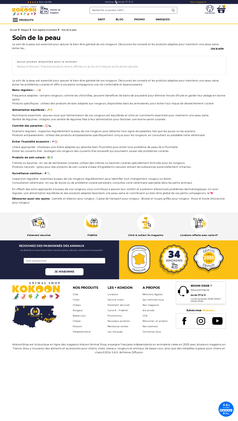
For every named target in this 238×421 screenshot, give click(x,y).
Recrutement (150, 326)
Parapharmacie (82, 331)
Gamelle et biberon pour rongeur (73, 198)
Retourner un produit (155, 321)
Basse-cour (79, 315)
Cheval (77, 321)
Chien (76, 299)
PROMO (139, 19)
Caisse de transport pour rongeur (118, 198)
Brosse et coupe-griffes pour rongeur (165, 198)
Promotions (115, 315)
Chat (75, 294)
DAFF (101, 19)
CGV (145, 315)
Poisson (77, 326)
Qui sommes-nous (153, 299)
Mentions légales (153, 294)
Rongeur (78, 310)
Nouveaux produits (119, 321)
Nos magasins (151, 305)
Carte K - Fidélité (118, 310)
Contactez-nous (152, 331)
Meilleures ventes (118, 326)
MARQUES (163, 19)
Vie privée (148, 310)
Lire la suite (217, 48)
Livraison (113, 294)
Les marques (115, 331)
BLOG (120, 19)
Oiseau (77, 305)
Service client (116, 299)
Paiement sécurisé (118, 305)
